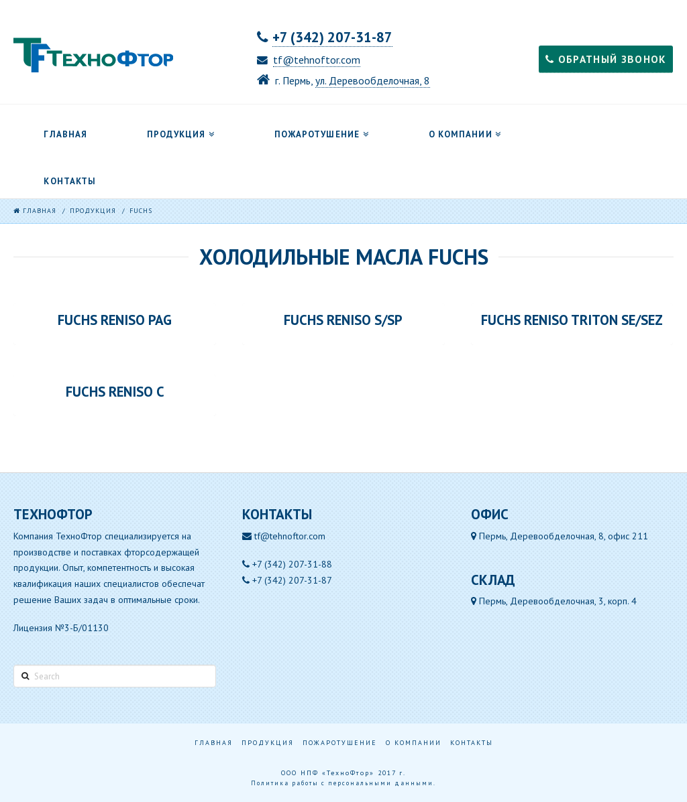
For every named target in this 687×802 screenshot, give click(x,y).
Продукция (268, 742)
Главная (214, 742)
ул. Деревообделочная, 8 (372, 80)
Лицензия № (61, 628)
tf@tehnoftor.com (316, 59)
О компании (413, 742)
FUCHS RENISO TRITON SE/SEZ (572, 320)
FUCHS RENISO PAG (115, 320)
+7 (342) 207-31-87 (332, 37)
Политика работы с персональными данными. (343, 783)
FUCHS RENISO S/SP (343, 320)
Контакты (471, 742)
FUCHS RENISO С (115, 392)
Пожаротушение (340, 742)
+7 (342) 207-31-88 (292, 564)
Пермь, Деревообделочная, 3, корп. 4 (554, 601)
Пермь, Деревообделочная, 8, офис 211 (559, 536)
